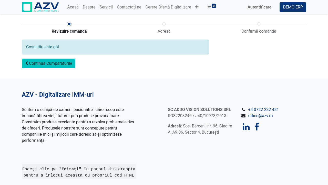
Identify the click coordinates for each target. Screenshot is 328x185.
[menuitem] (72, 7)
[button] (197, 7)
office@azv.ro (260, 115)
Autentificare (259, 7)
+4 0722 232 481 (263, 109)
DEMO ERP (293, 7)
